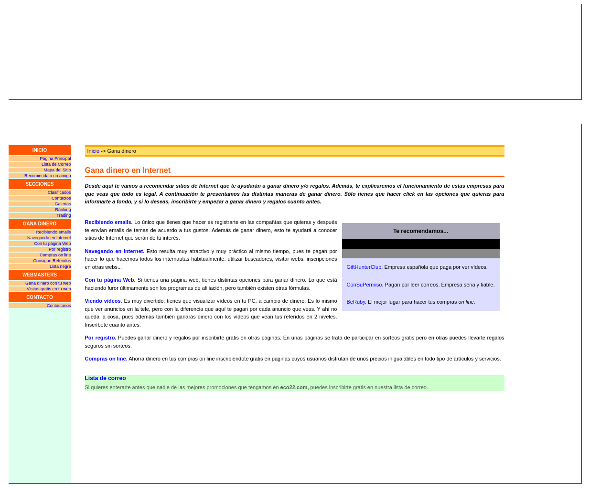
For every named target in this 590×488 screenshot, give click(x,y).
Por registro (60, 249)
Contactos (61, 198)
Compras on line (55, 255)
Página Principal (55, 158)
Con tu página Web (52, 243)
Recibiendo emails (53, 232)
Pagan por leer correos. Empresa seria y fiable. (440, 284)
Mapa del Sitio (57, 170)
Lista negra (60, 266)
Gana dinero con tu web (48, 283)
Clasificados (59, 192)
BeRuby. (356, 302)
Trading (63, 215)
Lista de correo (105, 378)
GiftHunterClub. (365, 267)
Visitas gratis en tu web (49, 288)
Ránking (63, 209)
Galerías (62, 204)
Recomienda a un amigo (47, 175)
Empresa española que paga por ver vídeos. (435, 267)
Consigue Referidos (52, 260)
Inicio (93, 151)
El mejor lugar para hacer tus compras (421, 302)
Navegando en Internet (49, 237)
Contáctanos (59, 305)
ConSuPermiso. (365, 284)
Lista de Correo (56, 164)
